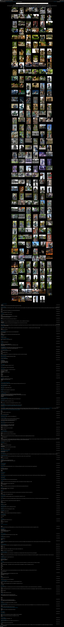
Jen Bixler (2, 386)
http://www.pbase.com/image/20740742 (45, 408)
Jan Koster (2, 448)
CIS (1, 499)
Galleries (14, 1)
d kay (2, 366)
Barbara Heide (3, 476)
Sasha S (2, 578)
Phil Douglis (3, 404)
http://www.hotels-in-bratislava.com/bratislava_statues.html (10, 409)
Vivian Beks (3, 364)
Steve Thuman (3, 495)
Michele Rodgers (3, 544)
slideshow (62, 1)
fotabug (2, 497)
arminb (2, 341)
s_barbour (2, 556)
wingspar (2, 313)
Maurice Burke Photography (5, 382)
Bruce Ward (3, 421)
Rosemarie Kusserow (4, 455)
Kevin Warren (3, 472)
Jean (1, 320)
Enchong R (2, 510)
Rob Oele (2, 459)
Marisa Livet (3, 540)
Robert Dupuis (3, 514)
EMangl (2, 467)
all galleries (10, 1)
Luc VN (2, 377)
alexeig (2, 535)
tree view (55, 1)
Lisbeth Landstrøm (4, 431)
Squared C (2, 474)
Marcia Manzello (3, 355)
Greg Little (2, 368)
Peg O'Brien (3, 465)
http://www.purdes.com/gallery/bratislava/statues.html (12, 405)
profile (7, 1)
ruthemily (2, 518)
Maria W (2, 336)
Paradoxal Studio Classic (5, 338)
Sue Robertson (3, 453)
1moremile (2, 442)
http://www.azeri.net (4, 524)
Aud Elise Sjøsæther (4, 349)
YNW (2, 593)
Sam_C (2, 621)
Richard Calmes (3, 463)
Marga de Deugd (3, 357)
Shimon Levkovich (4, 384)
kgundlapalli (3, 528)
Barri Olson (3, 611)
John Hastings (3, 617)
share (6, 303)
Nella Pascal (3, 324)
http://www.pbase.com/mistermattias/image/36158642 (9, 607)
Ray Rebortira (3, 505)
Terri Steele (3, 400)
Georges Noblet (3, 393)
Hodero (2, 343)
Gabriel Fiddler (3, 306)
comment (3, 303)
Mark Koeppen (3, 533)
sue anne (2, 490)
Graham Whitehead (4, 580)
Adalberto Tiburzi (4, 619)
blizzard (2, 359)
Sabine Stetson (3, 423)
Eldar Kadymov (3, 346)
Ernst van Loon (3, 417)
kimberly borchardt (4, 415)
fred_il (2, 503)
